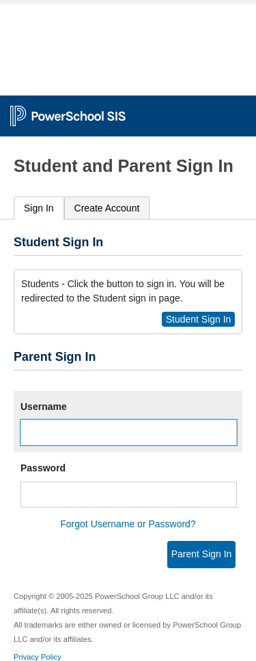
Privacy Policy (37, 657)
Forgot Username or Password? (127, 523)
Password (43, 467)
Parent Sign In (201, 553)
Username (43, 406)
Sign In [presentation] (39, 208)
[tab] (39, 208)
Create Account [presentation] (107, 208)
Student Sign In (198, 319)
